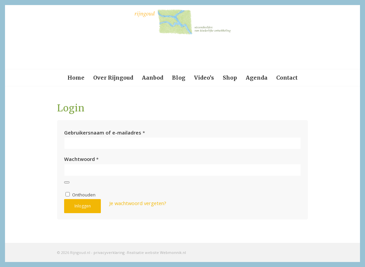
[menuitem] (76, 77)
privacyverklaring (109, 252)
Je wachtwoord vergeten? (137, 203)
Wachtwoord (81, 159)
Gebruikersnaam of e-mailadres (104, 132)
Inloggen (82, 206)
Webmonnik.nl (173, 252)
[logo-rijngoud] (182, 37)
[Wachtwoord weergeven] (66, 182)
